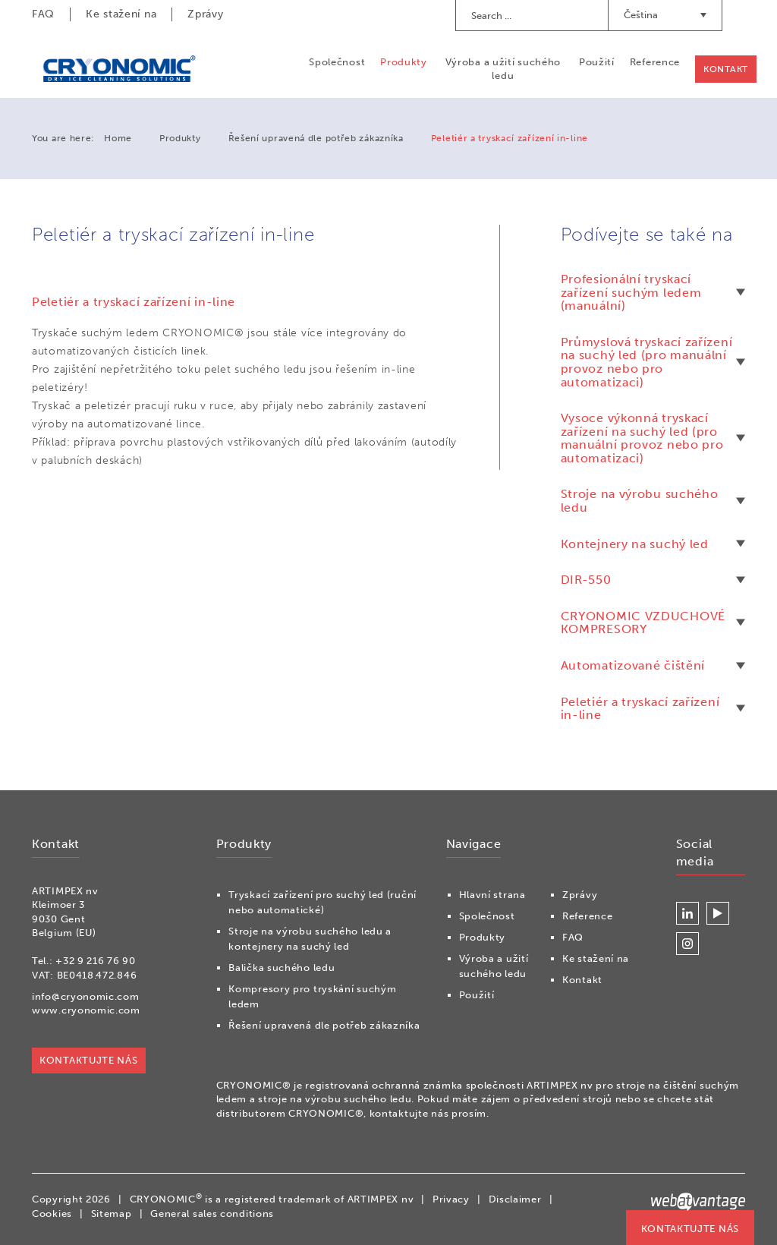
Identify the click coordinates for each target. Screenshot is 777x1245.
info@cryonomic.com (86, 996)
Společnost (337, 62)
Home (118, 138)
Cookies (52, 1213)
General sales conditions (212, 1213)
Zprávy (205, 14)
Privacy (451, 1199)
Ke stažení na (121, 14)
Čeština (665, 14)
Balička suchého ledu (281, 967)
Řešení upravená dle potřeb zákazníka (316, 138)
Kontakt (725, 69)
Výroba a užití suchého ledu (503, 68)
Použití (597, 62)
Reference (655, 62)
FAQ (43, 14)
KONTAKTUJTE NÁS (690, 1228)
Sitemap (111, 1213)
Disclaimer (515, 1199)
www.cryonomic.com (86, 1010)
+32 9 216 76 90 (95, 960)
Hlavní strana (492, 894)
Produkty (403, 62)
